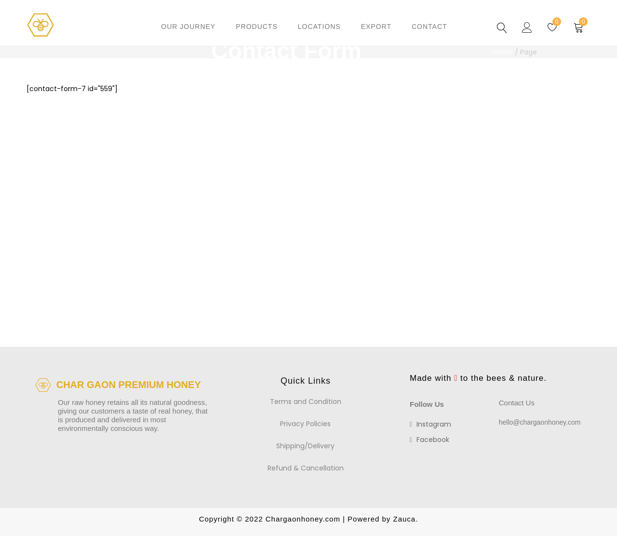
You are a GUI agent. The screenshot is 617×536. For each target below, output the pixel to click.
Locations (319, 26)
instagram (430, 424)
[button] (579, 26)
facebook (429, 439)
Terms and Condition (305, 401)
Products (257, 26)
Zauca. (404, 519)
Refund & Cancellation (306, 468)
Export (376, 26)
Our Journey (188, 26)
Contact (429, 26)
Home (503, 52)
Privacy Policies (305, 424)
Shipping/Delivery (305, 446)
